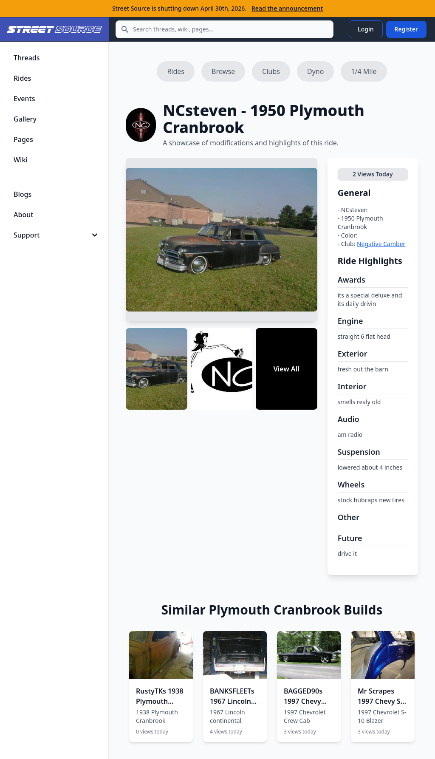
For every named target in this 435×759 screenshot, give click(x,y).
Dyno (315, 71)
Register (406, 29)
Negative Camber (381, 244)
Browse (223, 71)
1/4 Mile (363, 71)
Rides (175, 71)
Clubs (271, 71)
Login (365, 29)
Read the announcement (287, 8)
